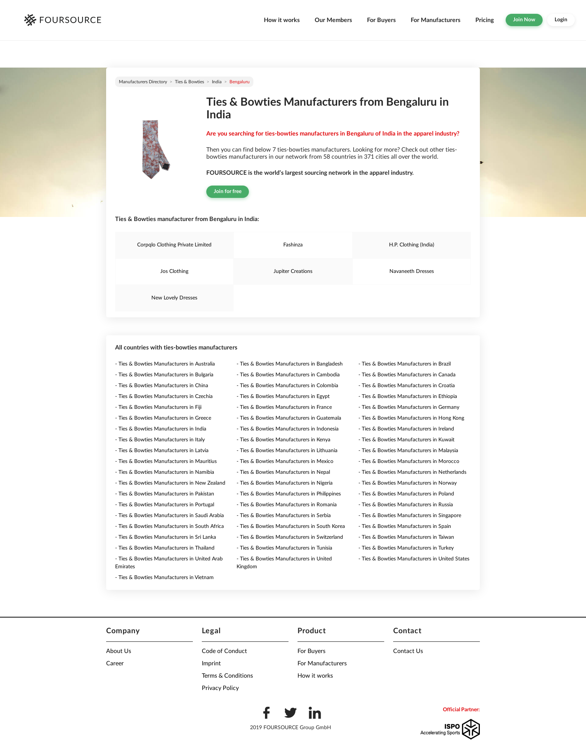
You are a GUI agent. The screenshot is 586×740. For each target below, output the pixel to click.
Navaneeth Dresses (411, 271)
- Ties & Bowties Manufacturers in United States (413, 559)
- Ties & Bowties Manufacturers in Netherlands (412, 472)
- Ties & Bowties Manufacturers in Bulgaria (164, 374)
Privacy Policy (220, 688)
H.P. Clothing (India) (411, 245)
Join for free (227, 191)
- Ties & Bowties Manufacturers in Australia (165, 364)
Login (561, 19)
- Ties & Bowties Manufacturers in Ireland (406, 429)
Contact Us (408, 651)
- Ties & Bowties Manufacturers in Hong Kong (411, 418)
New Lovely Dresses (174, 298)
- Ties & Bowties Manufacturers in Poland (406, 494)
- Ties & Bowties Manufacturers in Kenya (283, 439)
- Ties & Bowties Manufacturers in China (161, 385)
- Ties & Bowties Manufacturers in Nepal (283, 472)
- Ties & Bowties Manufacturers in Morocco (408, 461)
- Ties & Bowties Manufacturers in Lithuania (287, 450)
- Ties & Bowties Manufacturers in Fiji (158, 407)
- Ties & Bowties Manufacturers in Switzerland (290, 537)
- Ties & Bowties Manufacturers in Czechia (164, 396)
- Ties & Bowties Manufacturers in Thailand (165, 548)
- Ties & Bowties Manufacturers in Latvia (162, 450)
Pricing (484, 20)
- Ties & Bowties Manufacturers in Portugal (164, 504)
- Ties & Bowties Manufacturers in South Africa (169, 526)
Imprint (211, 663)
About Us (118, 651)
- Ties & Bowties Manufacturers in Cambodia (288, 374)
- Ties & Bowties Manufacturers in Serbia (284, 515)
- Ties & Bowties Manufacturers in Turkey (406, 548)
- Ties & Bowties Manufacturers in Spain (404, 526)
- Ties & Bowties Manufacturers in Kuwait (406, 439)
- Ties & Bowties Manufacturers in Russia (405, 504)
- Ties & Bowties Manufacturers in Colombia (287, 385)
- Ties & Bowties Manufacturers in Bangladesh (290, 364)
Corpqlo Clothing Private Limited (174, 245)
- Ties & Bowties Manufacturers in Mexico (285, 461)
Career (115, 663)
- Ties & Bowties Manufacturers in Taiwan (406, 537)
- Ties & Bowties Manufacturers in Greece (163, 418)
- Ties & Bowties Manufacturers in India (160, 429)
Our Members (333, 20)
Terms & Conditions (227, 676)
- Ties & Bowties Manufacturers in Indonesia (288, 429)
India (217, 82)
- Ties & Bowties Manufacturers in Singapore (409, 515)
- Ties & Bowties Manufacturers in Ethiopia (407, 396)
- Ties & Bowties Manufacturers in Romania (287, 504)
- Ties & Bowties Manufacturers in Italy (160, 439)
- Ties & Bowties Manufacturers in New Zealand (170, 483)
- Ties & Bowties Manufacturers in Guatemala (289, 418)
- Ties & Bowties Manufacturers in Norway (407, 483)
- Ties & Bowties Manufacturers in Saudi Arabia (169, 515)
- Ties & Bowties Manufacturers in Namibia (164, 472)
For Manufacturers (435, 20)
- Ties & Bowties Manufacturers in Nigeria (285, 483)
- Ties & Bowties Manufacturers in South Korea (291, 526)
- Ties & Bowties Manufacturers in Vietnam (164, 577)
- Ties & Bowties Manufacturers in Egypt (283, 396)
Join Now (524, 19)
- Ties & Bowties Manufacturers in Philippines (289, 494)
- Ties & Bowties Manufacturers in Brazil (404, 364)
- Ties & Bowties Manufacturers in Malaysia (408, 450)
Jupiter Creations (293, 271)
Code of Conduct (224, 651)
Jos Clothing (174, 271)
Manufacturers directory (143, 82)
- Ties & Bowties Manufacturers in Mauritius (166, 461)
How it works (282, 20)
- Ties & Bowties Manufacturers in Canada (407, 374)
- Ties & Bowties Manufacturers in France (284, 407)
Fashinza (293, 245)
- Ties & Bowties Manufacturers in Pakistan (164, 494)
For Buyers (381, 20)
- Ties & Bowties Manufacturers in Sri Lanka (165, 537)
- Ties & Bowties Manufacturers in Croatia (406, 385)
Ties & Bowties (189, 82)
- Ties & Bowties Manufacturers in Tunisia (284, 548)
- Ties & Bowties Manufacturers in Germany (408, 407)
